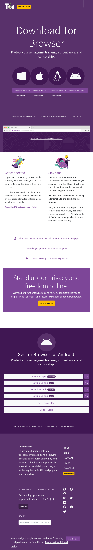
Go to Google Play (46, 402)
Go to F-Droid (46, 409)
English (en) (72, 539)
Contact (68, 458)
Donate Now (46, 303)
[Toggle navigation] (87, 4)
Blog (66, 453)
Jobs (66, 447)
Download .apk (43, 376)
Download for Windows (23, 90)
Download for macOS (40, 90)
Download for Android (77, 90)
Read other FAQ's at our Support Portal (20, 207)
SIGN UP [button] (23, 506)
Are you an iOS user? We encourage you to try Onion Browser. (45, 426)
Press (67, 463)
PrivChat (69, 468)
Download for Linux (58, 90)
